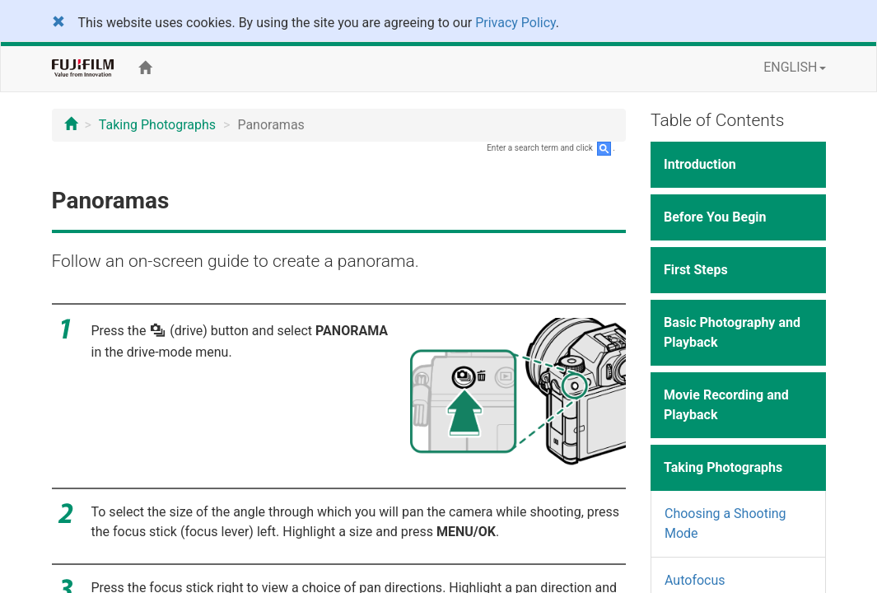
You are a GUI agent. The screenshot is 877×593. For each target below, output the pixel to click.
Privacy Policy (515, 22)
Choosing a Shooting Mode (725, 523)
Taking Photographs (157, 125)
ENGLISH (794, 67)
